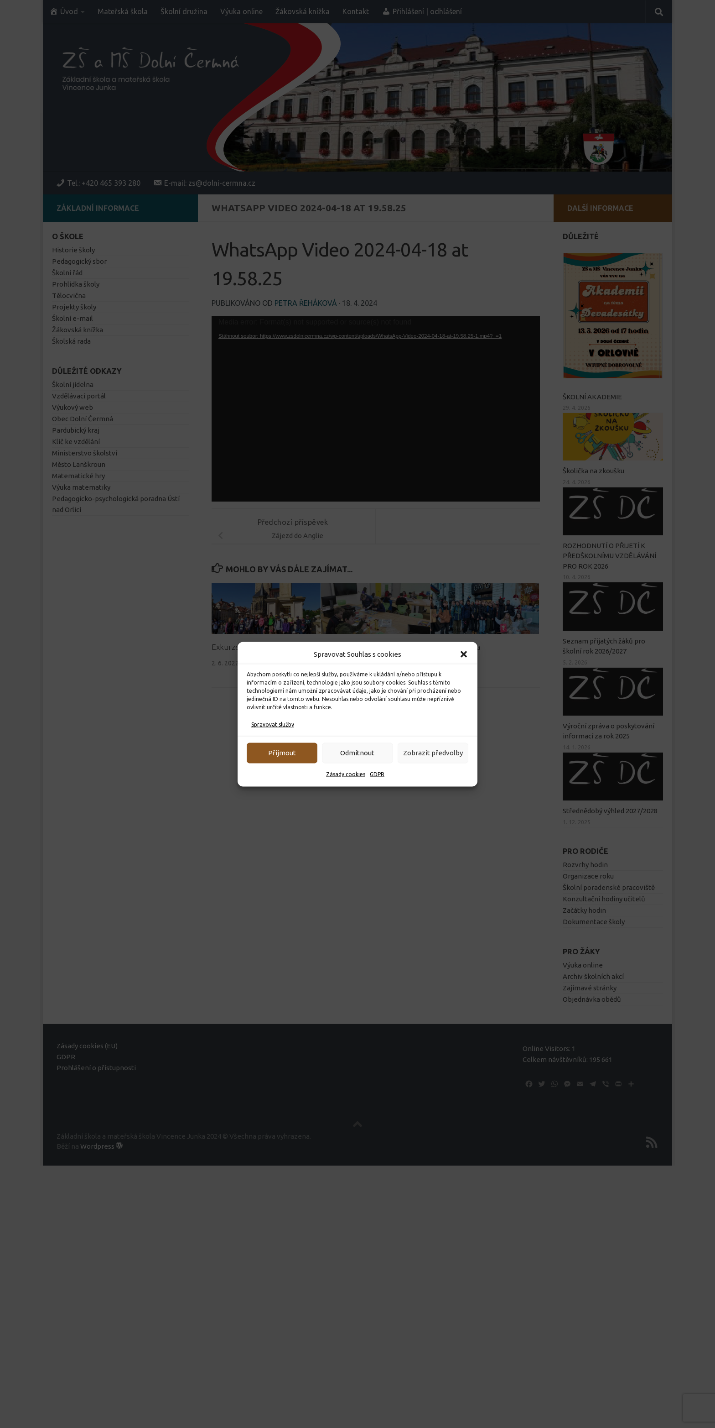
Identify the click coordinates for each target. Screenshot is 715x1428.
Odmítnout (357, 753)
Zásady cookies (345, 774)
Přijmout (282, 753)
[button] (463, 654)
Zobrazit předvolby (433, 753)
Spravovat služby (272, 724)
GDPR (377, 774)
